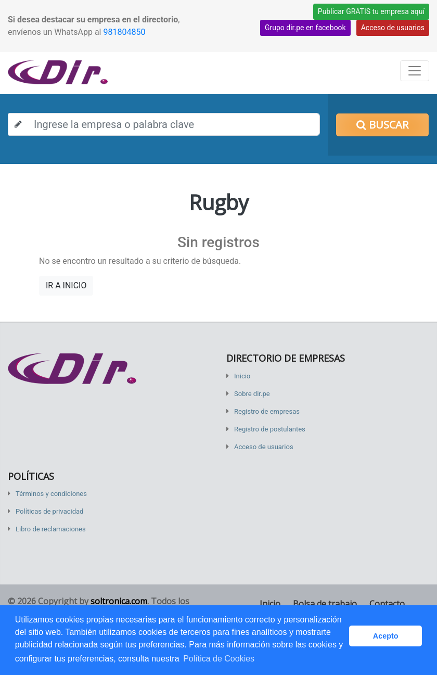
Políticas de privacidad (49, 511)
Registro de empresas (267, 411)
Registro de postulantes (269, 429)
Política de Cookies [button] (218, 658)
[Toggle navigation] (414, 70)
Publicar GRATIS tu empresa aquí (371, 11)
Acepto (386, 636)
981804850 (124, 32)
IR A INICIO (66, 285)
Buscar (382, 125)
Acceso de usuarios (393, 27)
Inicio (242, 376)
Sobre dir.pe (252, 394)
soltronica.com (119, 601)
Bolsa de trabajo (325, 603)
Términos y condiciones (51, 494)
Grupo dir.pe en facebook (305, 27)
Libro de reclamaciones (51, 529)
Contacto (387, 603)
